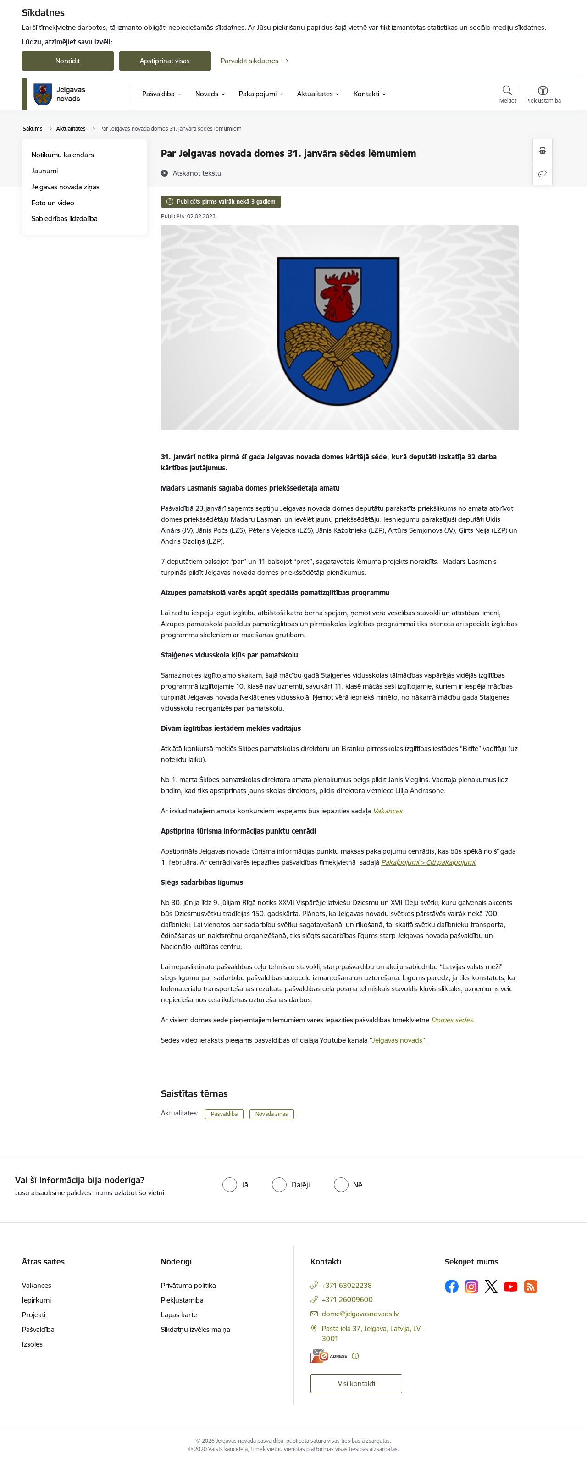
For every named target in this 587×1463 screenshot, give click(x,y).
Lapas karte (179, 1314)
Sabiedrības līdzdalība (65, 218)
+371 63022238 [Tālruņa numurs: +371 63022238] (347, 1285)
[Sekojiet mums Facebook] (452, 1286)
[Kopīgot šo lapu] (542, 173)
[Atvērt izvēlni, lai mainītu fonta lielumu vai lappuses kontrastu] (543, 96)
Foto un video (53, 203)
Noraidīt (67, 60)
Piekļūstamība (182, 1300)
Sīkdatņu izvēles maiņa (195, 1329)
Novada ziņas (271, 1113)
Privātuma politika (188, 1285)
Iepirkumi (36, 1300)
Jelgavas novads (397, 1040)
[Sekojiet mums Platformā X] (491, 1286)
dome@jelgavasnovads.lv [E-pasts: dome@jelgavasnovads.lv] (360, 1313)
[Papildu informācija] (355, 1356)
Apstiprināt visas (165, 60)
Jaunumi (45, 170)
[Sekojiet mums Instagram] (471, 1286)
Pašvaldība (224, 1113)
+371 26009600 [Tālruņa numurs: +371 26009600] (347, 1299)
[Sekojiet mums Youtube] (511, 1286)
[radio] (235, 1184)
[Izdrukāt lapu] (542, 150)
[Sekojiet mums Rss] (530, 1286)
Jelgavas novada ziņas (66, 186)
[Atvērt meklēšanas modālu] (508, 96)
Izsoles (32, 1344)
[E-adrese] (328, 1356)
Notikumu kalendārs (63, 154)
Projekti (33, 1314)
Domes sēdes (452, 1020)
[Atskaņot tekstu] (197, 172)
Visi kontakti (356, 1383)
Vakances (36, 1285)
